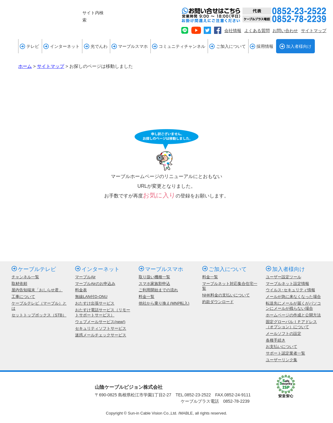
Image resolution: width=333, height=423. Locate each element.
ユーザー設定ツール (283, 277)
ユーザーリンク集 (281, 360)
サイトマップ (313, 30)
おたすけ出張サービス (94, 303)
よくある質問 (257, 30)
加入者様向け (295, 46)
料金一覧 (146, 296)
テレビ (29, 46)
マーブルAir (85, 277)
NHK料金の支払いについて (226, 295)
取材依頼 (19, 283)
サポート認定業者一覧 (285, 353)
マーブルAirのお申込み (95, 283)
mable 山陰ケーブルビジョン (41, 17)
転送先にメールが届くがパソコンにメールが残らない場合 (293, 306)
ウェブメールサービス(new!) (100, 321)
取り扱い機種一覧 (154, 277)
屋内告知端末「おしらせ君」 (37, 290)
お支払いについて (281, 346)
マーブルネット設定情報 (287, 283)
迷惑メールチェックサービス (100, 335)
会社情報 (232, 30)
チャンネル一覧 (25, 277)
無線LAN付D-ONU (91, 296)
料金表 (81, 290)
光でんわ (95, 46)
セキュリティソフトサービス (100, 328)
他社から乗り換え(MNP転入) (164, 303)
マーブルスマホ (129, 46)
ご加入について (227, 46)
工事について (23, 296)
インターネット (61, 46)
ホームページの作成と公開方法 (293, 315)
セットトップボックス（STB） (39, 315)
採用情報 (261, 46)
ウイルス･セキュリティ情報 (290, 290)
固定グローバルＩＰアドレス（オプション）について (291, 324)
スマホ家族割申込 (154, 283)
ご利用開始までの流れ (158, 290)
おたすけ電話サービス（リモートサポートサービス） (102, 312)
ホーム (25, 66)
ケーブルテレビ (34, 269)
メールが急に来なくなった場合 (293, 296)
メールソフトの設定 (283, 333)
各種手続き (275, 340)
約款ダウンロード (218, 301)
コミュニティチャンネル (178, 46)
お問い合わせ (285, 30)
